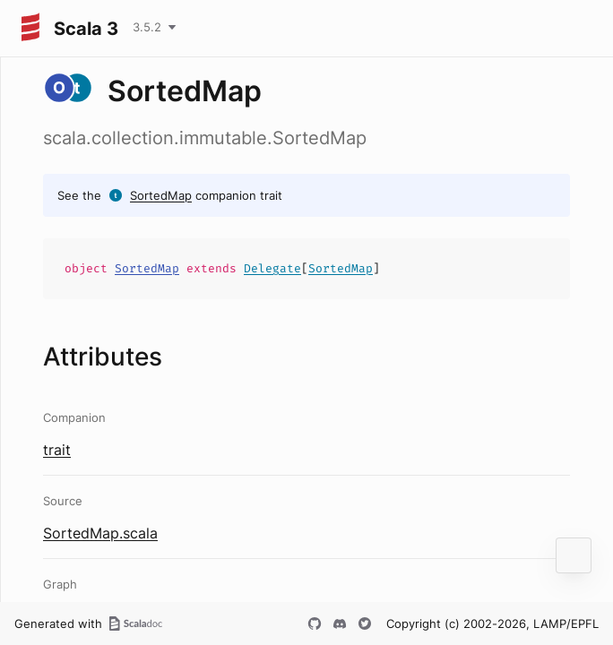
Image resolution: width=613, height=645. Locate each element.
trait (57, 450)
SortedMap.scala (100, 533)
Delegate (272, 268)
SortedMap (161, 195)
